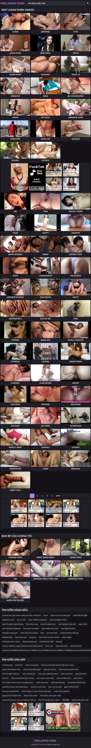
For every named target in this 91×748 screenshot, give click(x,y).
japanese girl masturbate (11, 695)
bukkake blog (7, 637)
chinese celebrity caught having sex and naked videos (22, 646)
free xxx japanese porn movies (22, 678)
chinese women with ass (69, 633)
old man (5, 678)
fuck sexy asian (21, 637)
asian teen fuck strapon (29, 633)
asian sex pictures (55, 687)
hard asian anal (61, 646)
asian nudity (66, 637)
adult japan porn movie (11, 641)
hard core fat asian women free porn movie (57, 665)
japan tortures (80, 674)
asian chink (83, 624)
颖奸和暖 (66, 700)
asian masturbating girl (32, 669)
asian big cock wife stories (68, 669)
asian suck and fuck (38, 687)
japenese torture (49, 669)
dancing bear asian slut (67, 624)
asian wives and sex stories (49, 637)
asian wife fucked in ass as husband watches (19, 700)
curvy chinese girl (28, 674)
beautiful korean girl (10, 633)
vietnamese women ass (76, 682)
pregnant (32, 637)
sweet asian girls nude (80, 700)
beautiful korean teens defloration (15, 687)
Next (58, 496)
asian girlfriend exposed (11, 628)
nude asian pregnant (62, 691)
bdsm (46, 615)
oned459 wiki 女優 (46, 641)
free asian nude (32, 624)
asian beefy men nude (50, 628)
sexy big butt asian (68, 628)
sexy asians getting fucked (48, 674)
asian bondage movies (58, 620)
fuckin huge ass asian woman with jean (36, 691)
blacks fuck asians (30, 695)
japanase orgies (8, 620)
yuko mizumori (75, 646)
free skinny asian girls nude (50, 695)
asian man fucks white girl (60, 615)
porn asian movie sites (45, 678)
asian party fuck (67, 674)
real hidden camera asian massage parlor (18, 682)
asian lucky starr (42, 682)
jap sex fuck (21, 620)
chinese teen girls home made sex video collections (21, 615)
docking (59, 641)
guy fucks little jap (58, 682)
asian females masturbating (12, 624)
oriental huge (7, 665)
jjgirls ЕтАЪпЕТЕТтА (71, 687)
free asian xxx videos (31, 628)
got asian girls (52, 633)
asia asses (19, 665)
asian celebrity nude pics (37, 620)
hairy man (49, 646)
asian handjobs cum (48, 624)
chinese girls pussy (30, 641)
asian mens (78, 678)
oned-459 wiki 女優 (80, 615)
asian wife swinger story (11, 669)
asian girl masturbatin (10, 691)
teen (42, 633)
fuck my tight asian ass (10, 674)
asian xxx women (31, 665)
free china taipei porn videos (49, 700)
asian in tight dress (64, 678)
